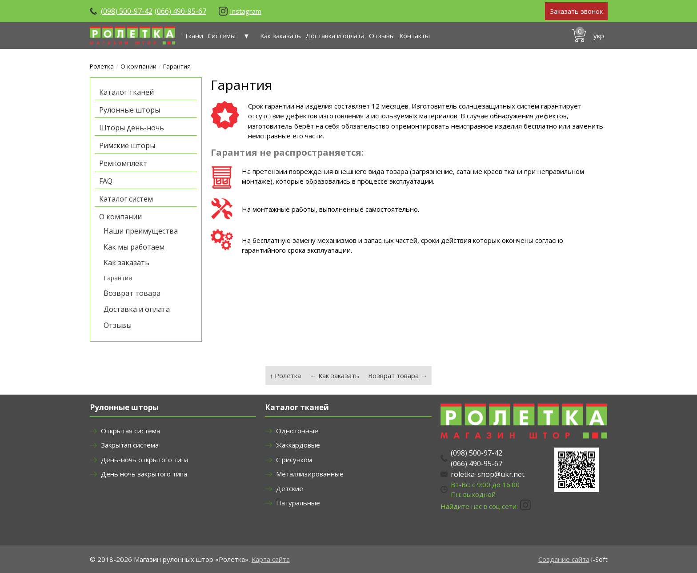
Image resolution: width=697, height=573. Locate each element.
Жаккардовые (298, 444)
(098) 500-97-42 (126, 11)
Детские (289, 488)
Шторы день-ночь (131, 128)
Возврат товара (132, 293)
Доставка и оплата (335, 35)
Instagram (245, 11)
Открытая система (130, 430)
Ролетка (102, 66)
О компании (138, 66)
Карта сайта (271, 559)
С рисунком (294, 459)
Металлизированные (310, 473)
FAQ (105, 181)
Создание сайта (563, 559)
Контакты (414, 35)
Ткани (193, 35)
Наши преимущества (141, 231)
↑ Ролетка (285, 375)
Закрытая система (130, 444)
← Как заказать (334, 375)
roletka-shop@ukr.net (488, 474)
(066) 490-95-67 (180, 11)
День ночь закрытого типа (144, 473)
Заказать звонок (576, 11)
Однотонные (297, 430)
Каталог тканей (126, 92)
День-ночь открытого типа (144, 459)
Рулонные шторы (129, 110)
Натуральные (298, 502)
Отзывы (382, 35)
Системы (232, 35)
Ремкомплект (123, 163)
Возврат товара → (397, 375)
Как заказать (280, 35)
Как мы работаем (134, 247)
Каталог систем (126, 199)
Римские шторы (127, 145)
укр (598, 35)
